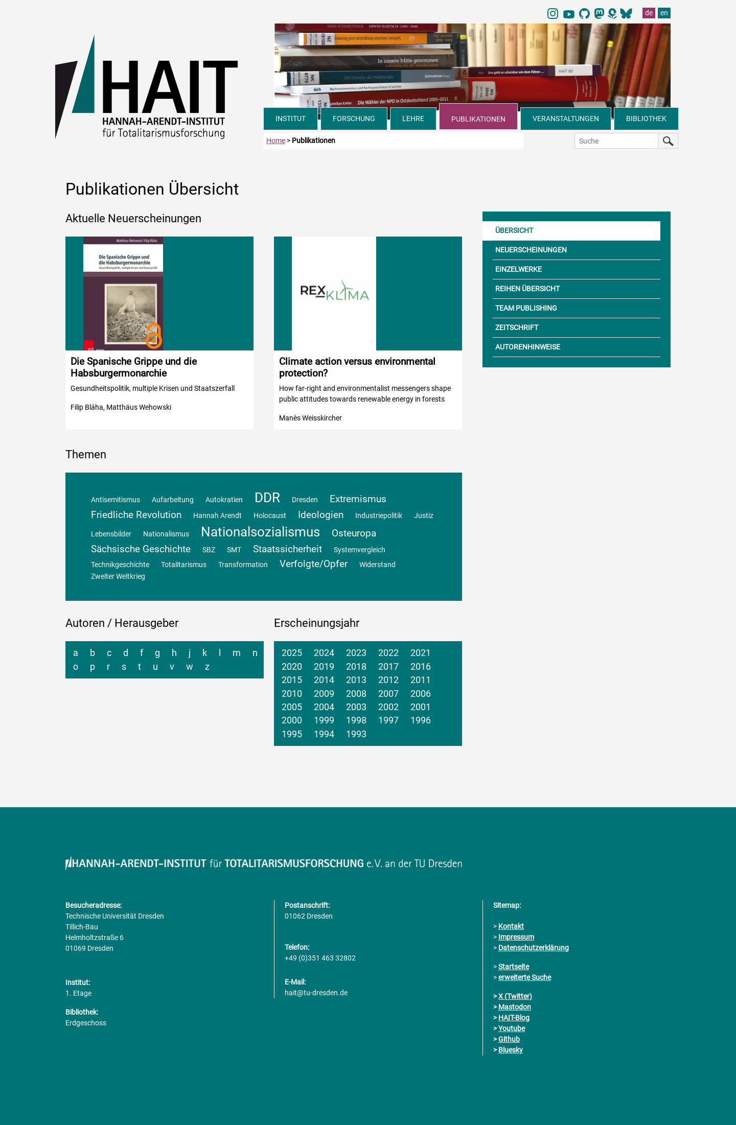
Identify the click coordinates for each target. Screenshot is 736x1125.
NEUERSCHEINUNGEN (531, 250)
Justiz (423, 515)
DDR (267, 497)
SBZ (208, 550)
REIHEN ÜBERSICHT (527, 289)
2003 (356, 707)
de (649, 13)
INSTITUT (290, 118)
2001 (420, 707)
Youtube (511, 1028)
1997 (388, 720)
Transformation (243, 564)
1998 (356, 720)
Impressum (516, 937)
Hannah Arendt (217, 515)
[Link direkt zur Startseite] (159, 86)
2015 (292, 680)
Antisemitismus (115, 500)
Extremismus (358, 499)
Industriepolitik (378, 515)
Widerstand (377, 564)
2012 (388, 680)
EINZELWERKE (518, 269)
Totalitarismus (183, 564)
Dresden (305, 500)
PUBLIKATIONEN (478, 119)
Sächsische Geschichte (141, 549)
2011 (420, 680)
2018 (356, 667)
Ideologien (320, 515)
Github (509, 1039)
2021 (420, 653)
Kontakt (511, 926)
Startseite (513, 967)
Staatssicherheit (287, 549)
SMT (234, 550)
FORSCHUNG (354, 118)
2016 (420, 667)
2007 (388, 694)
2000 (292, 720)
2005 (292, 707)
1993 (356, 734)
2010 (292, 694)
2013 (356, 680)
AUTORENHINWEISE (527, 347)
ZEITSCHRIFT (516, 327)
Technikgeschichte (120, 564)
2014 (324, 680)
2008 (356, 694)
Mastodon (514, 1007)
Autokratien (224, 500)
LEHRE (413, 118)
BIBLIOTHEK (646, 118)
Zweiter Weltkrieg (118, 576)
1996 (420, 720)
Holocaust (270, 515)
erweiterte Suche (524, 977)
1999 (324, 720)
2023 (356, 653)
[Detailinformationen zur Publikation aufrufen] (159, 333)
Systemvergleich (359, 550)
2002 (388, 707)
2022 (388, 653)
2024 (324, 653)
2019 (324, 667)
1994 (324, 734)
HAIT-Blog (514, 1018)
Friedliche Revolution (136, 515)
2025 (292, 653)
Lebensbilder (111, 534)
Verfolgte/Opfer (314, 564)
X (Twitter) (515, 996)
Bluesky (510, 1050)
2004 (324, 707)
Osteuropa (354, 533)
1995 (292, 734)
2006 (420, 694)
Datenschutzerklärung (533, 948)
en (664, 13)
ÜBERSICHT (514, 230)
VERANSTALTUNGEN (566, 118)
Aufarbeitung (173, 500)
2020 (292, 667)
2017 (388, 667)
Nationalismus (166, 534)
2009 (324, 694)
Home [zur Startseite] (275, 140)
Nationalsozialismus (260, 532)
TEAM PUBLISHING (526, 308)
